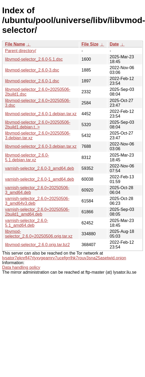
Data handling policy (21, 267)
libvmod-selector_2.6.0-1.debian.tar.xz (40, 114)
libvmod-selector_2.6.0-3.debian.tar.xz (40, 146)
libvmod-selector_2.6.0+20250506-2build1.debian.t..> (37, 124)
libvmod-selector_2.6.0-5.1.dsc (34, 59)
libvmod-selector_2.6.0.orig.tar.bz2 (37, 244)
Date (114, 44)
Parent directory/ (20, 50)
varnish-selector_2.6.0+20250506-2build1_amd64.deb (37, 211)
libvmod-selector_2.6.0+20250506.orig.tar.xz (38, 233)
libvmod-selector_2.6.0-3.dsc (32, 70)
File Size (89, 44)
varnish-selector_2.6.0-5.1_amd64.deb (26, 223)
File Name (15, 44)
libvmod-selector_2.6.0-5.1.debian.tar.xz (27, 157)
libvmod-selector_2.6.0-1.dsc (32, 81)
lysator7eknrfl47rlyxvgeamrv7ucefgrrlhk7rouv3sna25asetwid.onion (64, 258)
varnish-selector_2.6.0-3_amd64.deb (39, 168)
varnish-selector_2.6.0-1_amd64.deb (39, 179)
